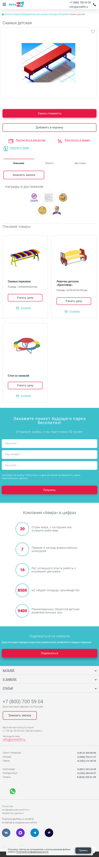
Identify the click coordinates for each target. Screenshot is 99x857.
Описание (18, 163)
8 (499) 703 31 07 (86, 756)
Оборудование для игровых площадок (40, 14)
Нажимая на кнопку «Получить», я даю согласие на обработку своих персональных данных (41, 477)
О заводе (9, 679)
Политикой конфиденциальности (32, 851)
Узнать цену (25, 297)
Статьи (8, 688)
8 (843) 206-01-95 (86, 777)
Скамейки (64, 14)
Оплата (49, 163)
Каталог (9, 670)
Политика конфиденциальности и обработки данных (15, 809)
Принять (83, 850)
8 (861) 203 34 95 (86, 769)
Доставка (80, 163)
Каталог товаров (13, 14)
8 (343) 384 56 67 (86, 773)
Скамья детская (77, 14)
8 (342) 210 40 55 (86, 760)
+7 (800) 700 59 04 (80, 2)
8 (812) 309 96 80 (86, 752)
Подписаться (49, 653)
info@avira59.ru (78, 6)
